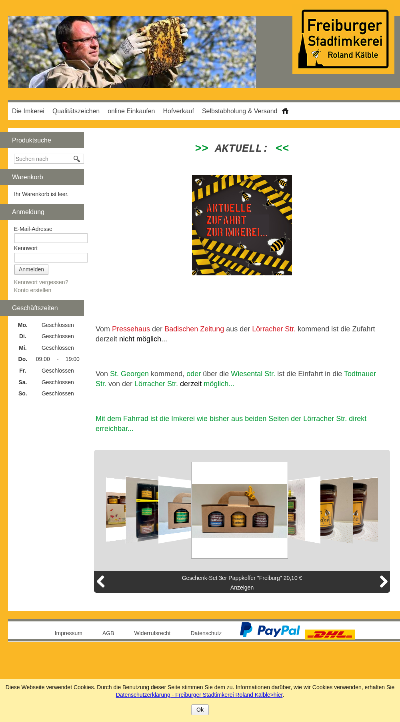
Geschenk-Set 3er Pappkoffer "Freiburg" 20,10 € (242, 578)
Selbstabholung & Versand (240, 111)
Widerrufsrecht (152, 633)
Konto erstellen (32, 290)
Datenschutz (206, 633)
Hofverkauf (178, 111)
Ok (200, 709)
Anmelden (31, 269)
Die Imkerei (28, 111)
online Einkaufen (131, 111)
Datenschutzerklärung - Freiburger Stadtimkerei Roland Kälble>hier (199, 695)
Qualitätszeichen (76, 111)
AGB (108, 633)
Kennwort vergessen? (41, 282)
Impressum (68, 633)
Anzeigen (242, 587)
